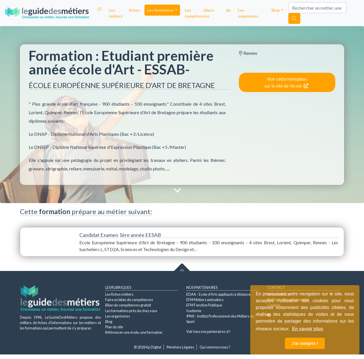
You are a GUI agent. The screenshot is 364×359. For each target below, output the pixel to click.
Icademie (193, 310)
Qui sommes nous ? (215, 347)
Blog (108, 321)
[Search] (317, 7)
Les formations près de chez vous (131, 310)
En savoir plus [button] (307, 328)
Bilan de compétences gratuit (128, 305)
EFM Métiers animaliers (205, 299)
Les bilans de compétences (208, 13)
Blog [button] (276, 10)
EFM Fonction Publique (204, 305)
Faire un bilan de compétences (129, 299)
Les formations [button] (160, 10)
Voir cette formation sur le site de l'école (286, 82)
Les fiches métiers (124, 13)
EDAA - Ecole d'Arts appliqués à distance (218, 294)
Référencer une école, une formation (133, 332)
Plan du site (114, 327)
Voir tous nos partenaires (208, 331)
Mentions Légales (180, 347)
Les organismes (248, 13)
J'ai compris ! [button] (305, 343)
